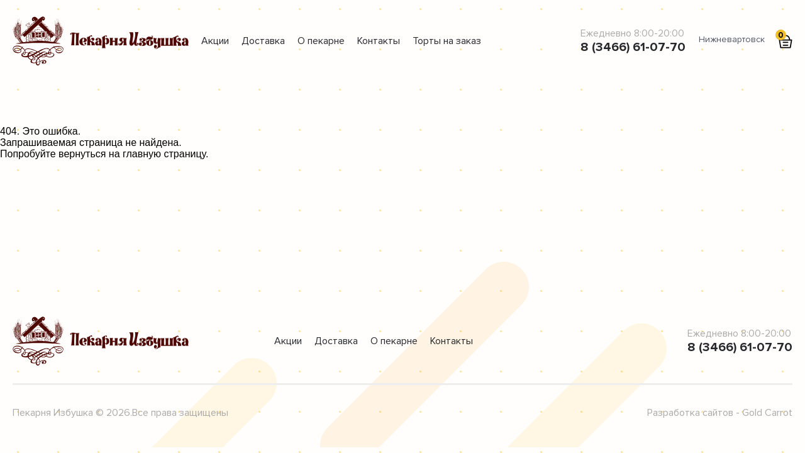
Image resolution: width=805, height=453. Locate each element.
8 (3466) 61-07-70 (633, 47)
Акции (215, 41)
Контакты (378, 41)
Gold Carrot (767, 412)
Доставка (263, 41)
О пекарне (321, 41)
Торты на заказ (447, 41)
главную (142, 153)
